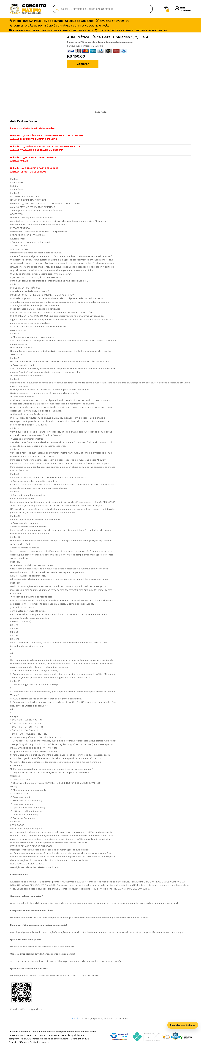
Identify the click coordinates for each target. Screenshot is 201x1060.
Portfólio (75, 1018)
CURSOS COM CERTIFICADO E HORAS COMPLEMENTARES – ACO (51, 30)
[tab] (100, 874)
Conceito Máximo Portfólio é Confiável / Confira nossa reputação (59, 25)
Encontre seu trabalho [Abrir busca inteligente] (182, 1025)
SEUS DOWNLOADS (79, 20)
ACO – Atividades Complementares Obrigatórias (131, 30)
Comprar (83, 63)
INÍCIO (15, 20)
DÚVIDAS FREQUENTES (112, 20)
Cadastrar (186, 10)
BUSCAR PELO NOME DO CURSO (43, 21)
